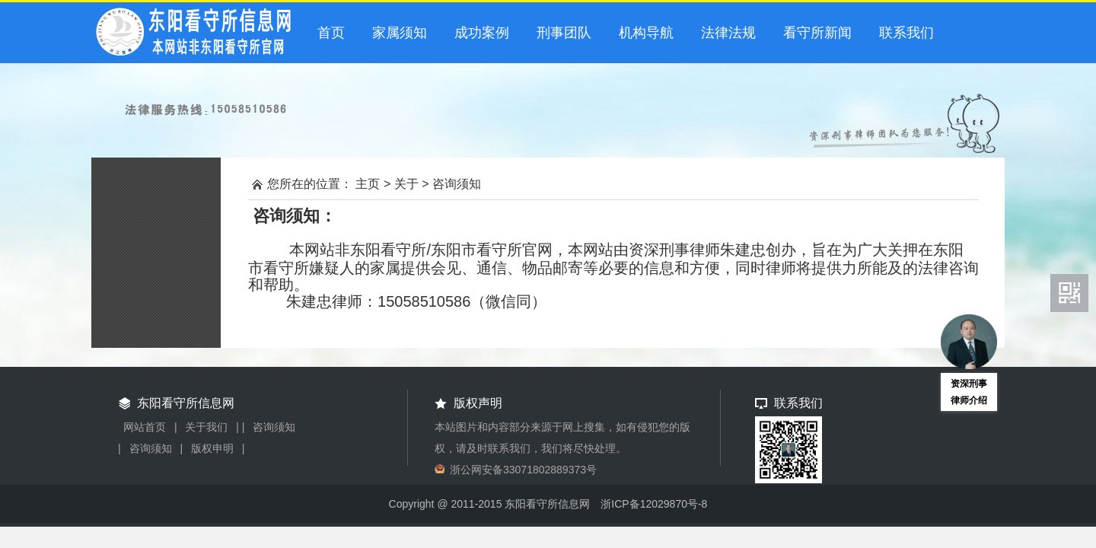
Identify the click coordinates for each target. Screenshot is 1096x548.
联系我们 (906, 32)
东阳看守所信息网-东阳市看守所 (197, 34)
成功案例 (481, 32)
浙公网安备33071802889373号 (523, 470)
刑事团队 (564, 32)
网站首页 (144, 427)
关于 (406, 183)
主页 (367, 183)
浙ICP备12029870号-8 (654, 504)
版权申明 (212, 448)
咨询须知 (456, 183)
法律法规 (728, 32)
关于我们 (206, 427)
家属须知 (399, 32)
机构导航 (646, 32)
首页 (331, 32)
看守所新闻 (817, 32)
